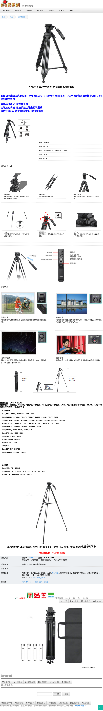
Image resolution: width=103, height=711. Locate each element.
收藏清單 (30, 703)
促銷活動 (6, 682)
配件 (3, 17)
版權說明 (74, 703)
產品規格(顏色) (39, 578)
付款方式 (85, 601)
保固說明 (52, 703)
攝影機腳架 (21, 17)
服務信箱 (79, 706)
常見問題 (86, 703)
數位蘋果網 (6, 703)
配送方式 (97, 601)
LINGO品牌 (30, 682)
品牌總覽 (42, 682)
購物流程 (18, 703)
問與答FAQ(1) (27, 582)
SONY (30, 558)
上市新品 (18, 682)
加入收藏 (74, 601)
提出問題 (55, 573)
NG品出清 (54, 682)
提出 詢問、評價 (41, 582)
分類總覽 (66, 682)
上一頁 (63, 601)
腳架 (11, 17)
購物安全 (63, 703)
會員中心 (41, 703)
